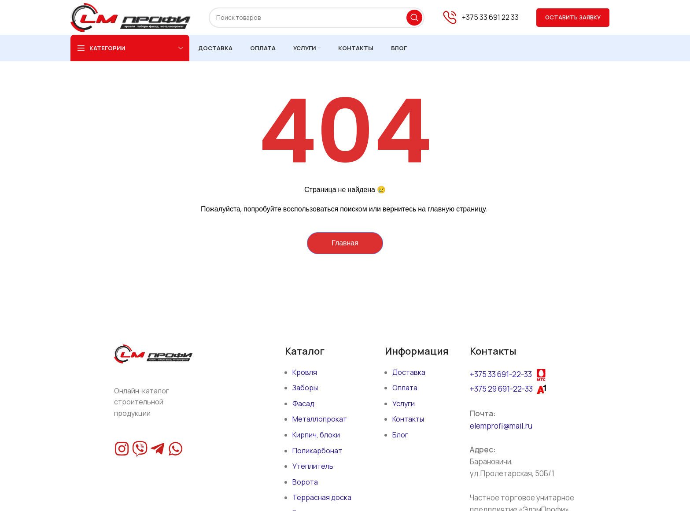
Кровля (304, 372)
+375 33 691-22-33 (501, 374)
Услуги (403, 403)
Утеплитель (312, 466)
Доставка (408, 372)
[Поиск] (316, 17)
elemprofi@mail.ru (501, 426)
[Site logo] (130, 17)
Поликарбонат (317, 450)
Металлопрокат (319, 419)
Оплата (404, 388)
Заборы (305, 388)
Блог (400, 435)
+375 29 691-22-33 (501, 389)
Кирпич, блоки (316, 435)
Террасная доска (321, 498)
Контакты (408, 419)
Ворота (305, 482)
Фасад (303, 403)
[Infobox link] (480, 18)
